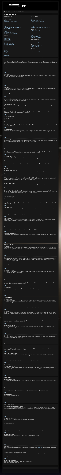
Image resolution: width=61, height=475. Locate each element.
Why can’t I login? (6, 20)
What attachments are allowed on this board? (36, 45)
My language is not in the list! (7, 30)
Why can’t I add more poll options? (8, 39)
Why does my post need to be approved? (9, 45)
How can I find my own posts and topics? (36, 37)
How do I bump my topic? (7, 46)
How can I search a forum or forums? (35, 34)
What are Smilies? (6, 50)
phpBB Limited (26, 442)
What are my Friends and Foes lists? (35, 30)
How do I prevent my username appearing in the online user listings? (12, 27)
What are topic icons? (6, 55)
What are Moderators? (33, 18)
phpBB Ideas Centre (39, 447)
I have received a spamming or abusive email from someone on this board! (40, 27)
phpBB (33, 141)
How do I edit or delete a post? (7, 37)
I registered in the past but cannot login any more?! (10, 21)
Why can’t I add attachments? (7, 42)
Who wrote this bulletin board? (35, 49)
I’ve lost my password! (6, 22)
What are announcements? (7, 53)
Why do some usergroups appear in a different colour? (37, 21)
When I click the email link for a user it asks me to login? (10, 33)
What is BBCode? (6, 49)
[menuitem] (55, 9)
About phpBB (10, 443)
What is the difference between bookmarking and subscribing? (39, 40)
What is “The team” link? (34, 23)
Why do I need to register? (7, 17)
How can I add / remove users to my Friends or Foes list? (38, 31)
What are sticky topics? (7, 54)
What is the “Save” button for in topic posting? (9, 44)
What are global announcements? (8, 52)
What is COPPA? (6, 18)
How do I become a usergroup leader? (35, 20)
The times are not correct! (7, 28)
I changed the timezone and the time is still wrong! (10, 29)
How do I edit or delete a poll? (7, 40)
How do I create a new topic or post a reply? (9, 36)
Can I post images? (6, 51)
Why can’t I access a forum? (7, 41)
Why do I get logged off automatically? (8, 23)
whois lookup (7, 454)
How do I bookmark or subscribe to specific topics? (37, 41)
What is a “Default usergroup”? (35, 22)
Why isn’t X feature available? (34, 50)
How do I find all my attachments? (35, 46)
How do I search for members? (35, 36)
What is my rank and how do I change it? (9, 32)
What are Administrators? (34, 17)
